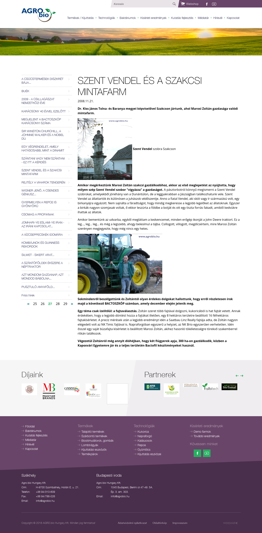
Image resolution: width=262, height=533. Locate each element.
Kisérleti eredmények (153, 17)
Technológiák (106, 17)
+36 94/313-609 (45, 491)
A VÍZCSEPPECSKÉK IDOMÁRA (42, 234)
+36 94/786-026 (45, 496)
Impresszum (180, 522)
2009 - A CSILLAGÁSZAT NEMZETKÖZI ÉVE (38, 100)
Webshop (190, 3)
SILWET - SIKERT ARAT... (38, 254)
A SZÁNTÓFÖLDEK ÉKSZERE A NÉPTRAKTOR (42, 264)
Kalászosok (145, 440)
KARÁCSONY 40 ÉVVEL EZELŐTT (44, 111)
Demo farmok (202, 431)
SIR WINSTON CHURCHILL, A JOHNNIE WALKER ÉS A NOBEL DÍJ (43, 134)
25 (35, 303)
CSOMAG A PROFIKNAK (38, 214)
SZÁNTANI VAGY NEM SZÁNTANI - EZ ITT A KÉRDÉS (43, 160)
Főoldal (30, 426)
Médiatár (203, 17)
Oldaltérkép (160, 522)
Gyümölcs (144, 449)
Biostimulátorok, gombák (97, 440)
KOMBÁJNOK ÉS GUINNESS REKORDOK (40, 244)
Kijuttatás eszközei (149, 454)
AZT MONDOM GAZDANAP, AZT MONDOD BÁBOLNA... (43, 276)
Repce (142, 445)
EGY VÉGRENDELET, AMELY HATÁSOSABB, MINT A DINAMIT (43, 148)
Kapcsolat (233, 17)
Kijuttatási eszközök (94, 449)
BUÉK (25, 91)
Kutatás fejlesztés (182, 17)
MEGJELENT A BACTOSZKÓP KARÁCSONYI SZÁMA (41, 121)
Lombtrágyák (89, 445)
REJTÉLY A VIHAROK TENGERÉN (43, 182)
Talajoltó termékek (92, 431)
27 (50, 304)
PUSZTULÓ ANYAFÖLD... (38, 286)
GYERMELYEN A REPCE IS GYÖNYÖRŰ (39, 204)
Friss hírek (28, 295)
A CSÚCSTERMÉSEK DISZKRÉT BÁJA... (42, 80)
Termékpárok (89, 454)
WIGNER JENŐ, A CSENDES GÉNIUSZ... (40, 192)
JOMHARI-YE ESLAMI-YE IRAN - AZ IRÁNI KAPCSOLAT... (43, 224)
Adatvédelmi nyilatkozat (132, 522)
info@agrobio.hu (45, 500)
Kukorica (143, 431)
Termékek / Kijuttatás (80, 17)
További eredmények (207, 436)
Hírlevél (217, 17)
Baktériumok (128, 17)
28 (58, 303)
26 (43, 303)
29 (65, 303)
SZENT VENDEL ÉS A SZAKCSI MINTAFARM (42, 172)
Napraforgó (145, 436)
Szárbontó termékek (94, 436)
